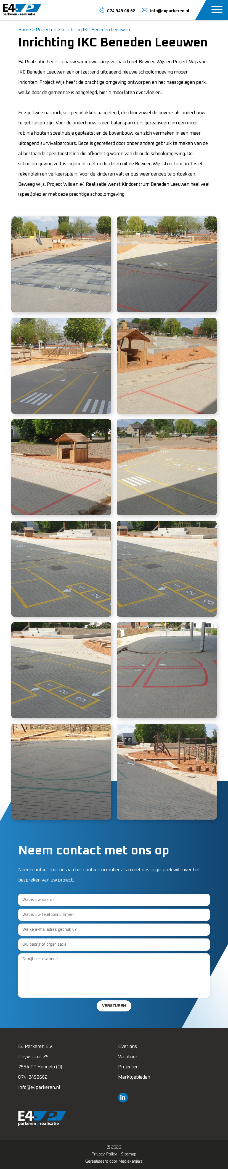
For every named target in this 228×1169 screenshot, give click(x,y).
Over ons (127, 1046)
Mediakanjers (130, 1161)
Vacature (127, 1057)
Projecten (46, 30)
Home (24, 30)
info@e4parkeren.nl (39, 1087)
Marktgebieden (134, 1077)
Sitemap (128, 1154)
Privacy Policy (104, 1154)
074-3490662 (33, 1077)
